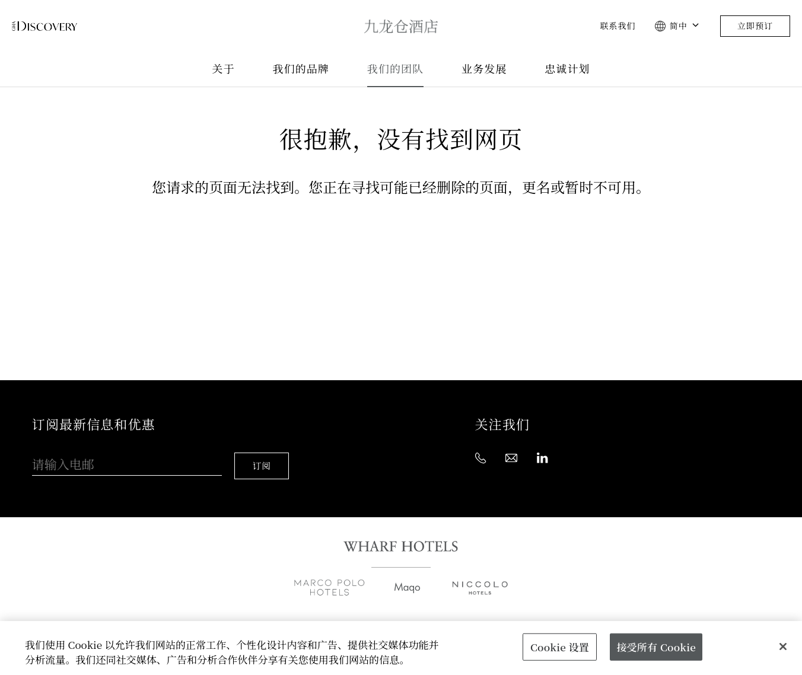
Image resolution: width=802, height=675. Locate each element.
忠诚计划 (567, 69)
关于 (223, 69)
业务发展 (484, 69)
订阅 (264, 455)
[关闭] (783, 646)
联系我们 (617, 26)
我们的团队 (395, 69)
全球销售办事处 (267, 616)
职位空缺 (484, 616)
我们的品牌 (301, 69)
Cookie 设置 (559, 646)
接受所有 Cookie (655, 646)
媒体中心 (418, 616)
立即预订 (755, 26)
